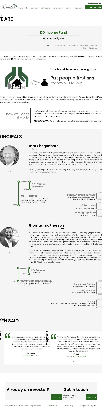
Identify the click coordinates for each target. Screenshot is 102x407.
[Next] (55, 347)
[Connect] (91, 397)
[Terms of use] (52, 406)
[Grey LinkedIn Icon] (9, 171)
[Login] (56, 397)
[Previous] (5, 347)
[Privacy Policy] (68, 406)
